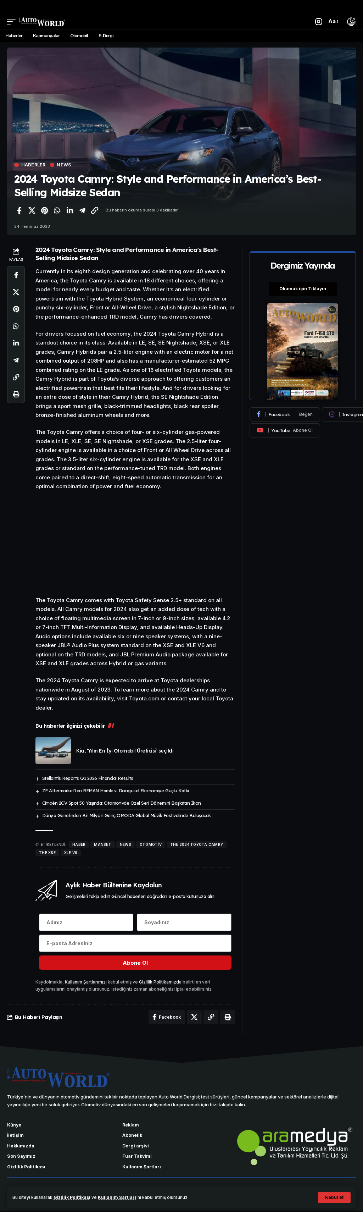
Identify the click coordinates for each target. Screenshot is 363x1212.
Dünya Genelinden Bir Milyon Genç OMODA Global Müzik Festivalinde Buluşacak (126, 815)
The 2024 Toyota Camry (196, 844)
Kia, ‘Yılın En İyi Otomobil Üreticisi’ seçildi (124, 751)
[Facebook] (285, 414)
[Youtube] (285, 430)
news (125, 844)
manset (102, 844)
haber (78, 844)
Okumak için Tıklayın (302, 288)
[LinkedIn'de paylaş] (69, 210)
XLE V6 (71, 852)
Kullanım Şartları (117, 1197)
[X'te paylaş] (32, 210)
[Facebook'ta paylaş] (19, 210)
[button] (334, 1197)
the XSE (47, 852)
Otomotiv (151, 844)
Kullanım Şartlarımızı (86, 982)
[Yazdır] (15, 394)
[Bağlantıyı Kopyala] (95, 210)
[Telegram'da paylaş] (82, 210)
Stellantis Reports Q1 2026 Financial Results (87, 778)
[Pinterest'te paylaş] (44, 210)
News (65, 165)
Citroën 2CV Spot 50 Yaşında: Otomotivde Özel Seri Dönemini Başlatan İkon (121, 803)
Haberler (33, 165)
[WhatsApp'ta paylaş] (57, 210)
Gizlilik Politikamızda (160, 982)
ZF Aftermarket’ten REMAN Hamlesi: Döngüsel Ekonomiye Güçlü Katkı (115, 790)
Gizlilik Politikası (72, 1197)
